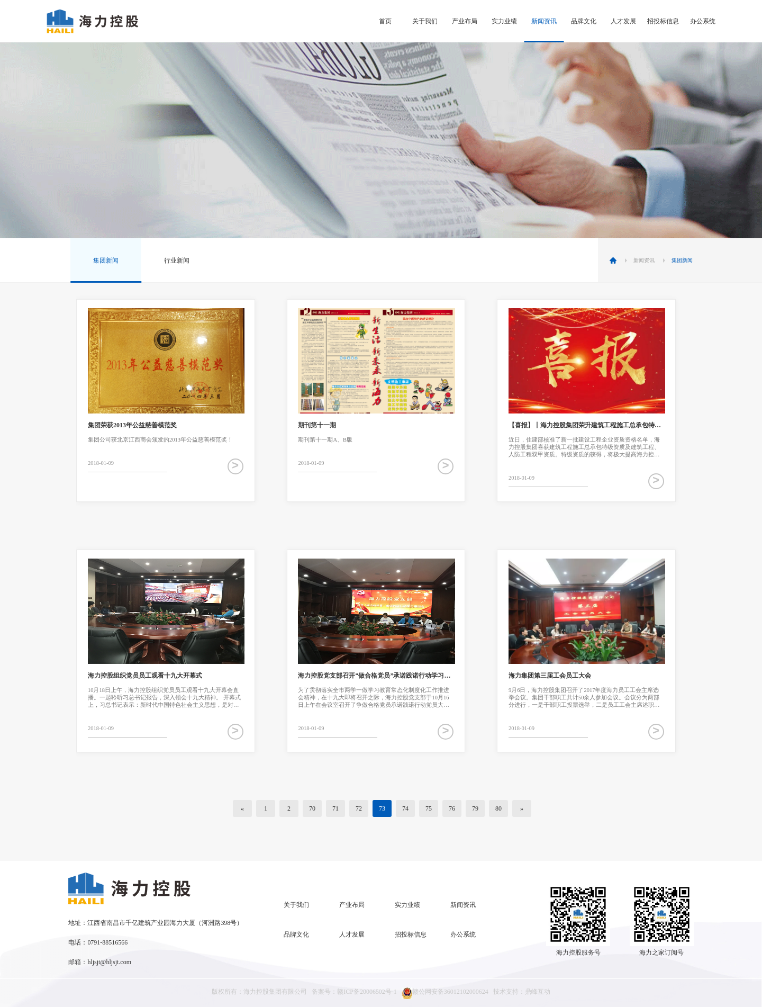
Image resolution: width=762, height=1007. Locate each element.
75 (428, 808)
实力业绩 (504, 21)
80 (498, 808)
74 (405, 808)
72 (359, 808)
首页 (385, 21)
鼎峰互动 (537, 991)
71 (335, 808)
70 (312, 808)
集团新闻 (106, 260)
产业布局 (464, 21)
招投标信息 (663, 21)
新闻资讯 (544, 21)
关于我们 (425, 21)
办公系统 (702, 21)
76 (452, 808)
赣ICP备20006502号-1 (367, 991)
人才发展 (623, 21)
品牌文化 (583, 21)
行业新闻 (176, 260)
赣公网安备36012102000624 (445, 993)
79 (475, 808)
